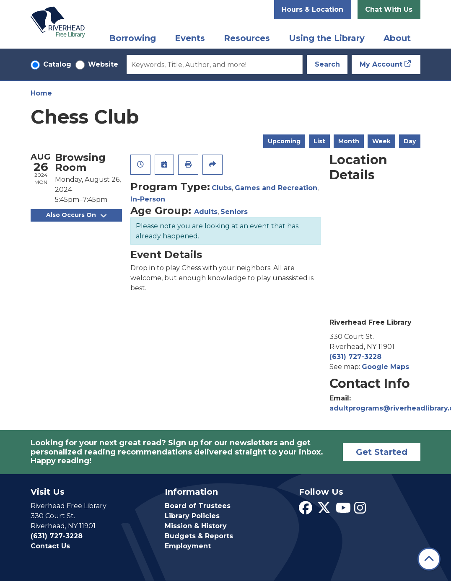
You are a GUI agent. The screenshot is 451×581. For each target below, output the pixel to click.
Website (103, 64)
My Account (381, 64)
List (319, 141)
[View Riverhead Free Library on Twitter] (324, 510)
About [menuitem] (397, 38)
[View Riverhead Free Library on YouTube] (343, 510)
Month (348, 141)
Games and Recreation (276, 188)
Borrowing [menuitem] (132, 38)
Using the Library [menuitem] (327, 38)
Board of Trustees (198, 506)
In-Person (147, 199)
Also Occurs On (76, 215)
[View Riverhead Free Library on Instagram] (360, 510)
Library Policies (192, 516)
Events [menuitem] (190, 38)
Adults (206, 212)
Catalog (57, 64)
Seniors (234, 212)
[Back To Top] (429, 559)
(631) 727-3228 (355, 357)
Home (41, 93)
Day (410, 141)
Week (381, 141)
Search (327, 64)
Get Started (381, 452)
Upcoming (284, 141)
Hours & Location (312, 9)
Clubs (222, 188)
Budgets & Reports (199, 536)
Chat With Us (388, 9)
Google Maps (385, 367)
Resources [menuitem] (247, 38)
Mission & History (196, 526)
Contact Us (50, 546)
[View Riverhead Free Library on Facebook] (305, 510)
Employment (188, 546)
